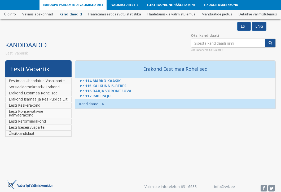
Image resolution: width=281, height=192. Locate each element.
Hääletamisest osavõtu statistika (114, 14)
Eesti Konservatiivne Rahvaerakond (26, 113)
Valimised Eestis (124, 5)
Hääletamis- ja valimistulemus (171, 14)
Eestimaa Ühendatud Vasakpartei (37, 80)
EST (244, 26)
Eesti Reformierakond (27, 121)
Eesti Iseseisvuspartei (27, 127)
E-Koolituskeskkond (221, 5)
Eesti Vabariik (16, 53)
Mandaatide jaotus (217, 14)
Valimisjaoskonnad (37, 14)
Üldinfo (10, 14)
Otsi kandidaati (205, 35)
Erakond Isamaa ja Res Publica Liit (38, 99)
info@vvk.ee (224, 186)
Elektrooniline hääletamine (171, 5)
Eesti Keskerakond (24, 105)
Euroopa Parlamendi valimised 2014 (73, 5)
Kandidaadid (70, 14)
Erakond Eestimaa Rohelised (33, 92)
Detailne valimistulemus (258, 14)
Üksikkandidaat (21, 133)
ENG (259, 26)
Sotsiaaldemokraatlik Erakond (34, 86)
